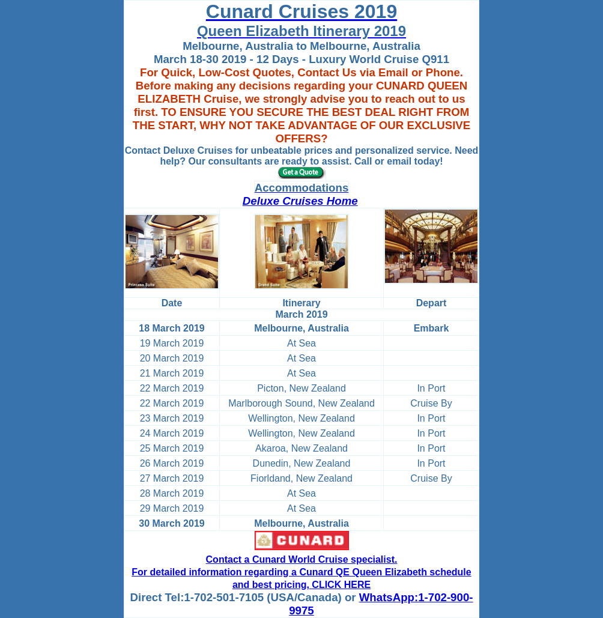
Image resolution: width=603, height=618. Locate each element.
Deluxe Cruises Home (300, 201)
